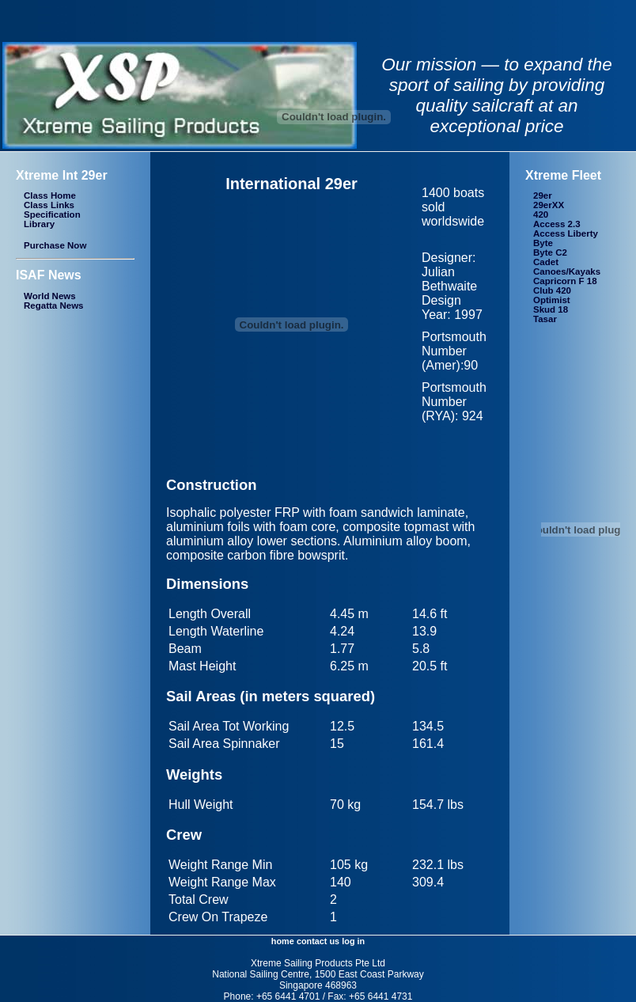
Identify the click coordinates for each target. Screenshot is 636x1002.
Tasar (545, 319)
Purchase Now (55, 245)
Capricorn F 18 (565, 281)
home (282, 941)
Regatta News (54, 305)
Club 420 (552, 290)
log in (353, 941)
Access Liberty (565, 233)
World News (50, 296)
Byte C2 (550, 252)
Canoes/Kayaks (566, 271)
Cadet (545, 262)
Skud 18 (550, 309)
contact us (318, 941)
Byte (543, 243)
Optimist (551, 300)
